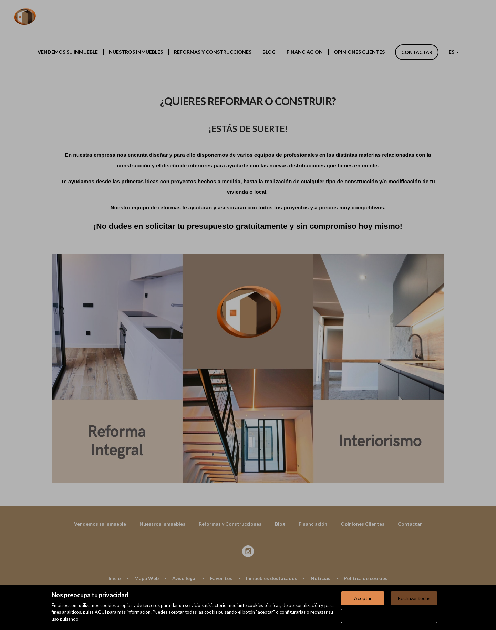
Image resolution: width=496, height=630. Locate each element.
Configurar (389, 616)
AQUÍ (100, 612)
